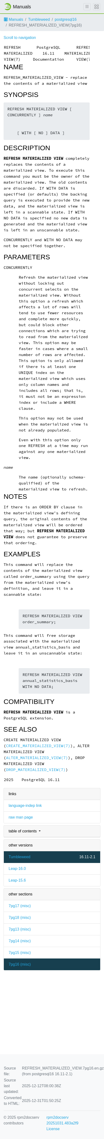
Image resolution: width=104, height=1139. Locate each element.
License (53, 1129)
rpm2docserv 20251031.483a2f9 (62, 1120)
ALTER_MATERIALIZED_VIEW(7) (37, 757)
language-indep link (25, 806)
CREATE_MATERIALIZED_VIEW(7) (38, 745)
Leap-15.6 (17, 880)
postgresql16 (66, 19)
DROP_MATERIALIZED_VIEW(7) (36, 769)
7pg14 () (20, 941)
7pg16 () (20, 964)
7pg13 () (20, 929)
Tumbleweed (39, 19)
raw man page (21, 817)
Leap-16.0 (17, 869)
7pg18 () (20, 917)
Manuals (13, 19)
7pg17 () (20, 906)
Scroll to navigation (20, 38)
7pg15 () (20, 953)
